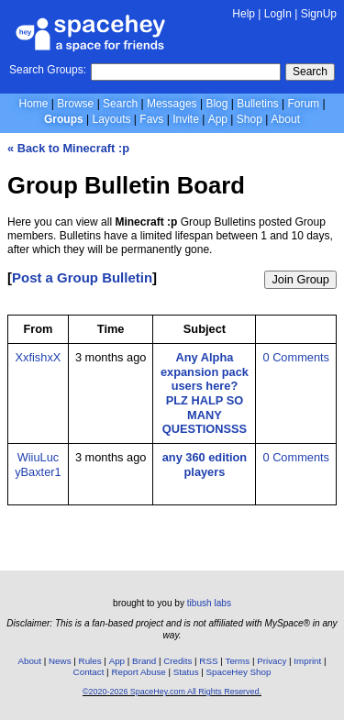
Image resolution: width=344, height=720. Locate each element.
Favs (151, 119)
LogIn (278, 13)
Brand (144, 661)
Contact (89, 672)
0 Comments (295, 357)
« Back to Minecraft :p (68, 148)
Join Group (300, 279)
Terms (238, 661)
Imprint (307, 661)
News (60, 661)
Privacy (271, 661)
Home (33, 103)
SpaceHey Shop (239, 672)
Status (186, 672)
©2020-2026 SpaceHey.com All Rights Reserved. (172, 691)
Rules (90, 661)
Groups (63, 119)
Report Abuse (138, 672)
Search (310, 71)
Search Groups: (47, 69)
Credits (177, 661)
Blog (216, 103)
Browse (75, 103)
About (286, 119)
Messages (172, 103)
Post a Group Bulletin (82, 277)
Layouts (112, 119)
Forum (303, 103)
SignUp (319, 13)
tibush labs (209, 603)
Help (243, 13)
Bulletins (257, 103)
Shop (249, 119)
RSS (208, 661)
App (217, 119)
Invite (185, 119)
